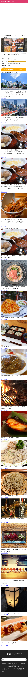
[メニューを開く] (26, 2)
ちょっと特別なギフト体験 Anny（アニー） (14, 666)
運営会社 (4, 663)
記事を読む (4, 98)
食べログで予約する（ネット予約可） (13, 69)
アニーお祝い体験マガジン (7, 1)
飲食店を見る (4, 259)
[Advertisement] (14, 18)
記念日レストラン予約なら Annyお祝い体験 (14, 668)
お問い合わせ (23, 663)
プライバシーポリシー (13, 663)
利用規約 (14, 665)
